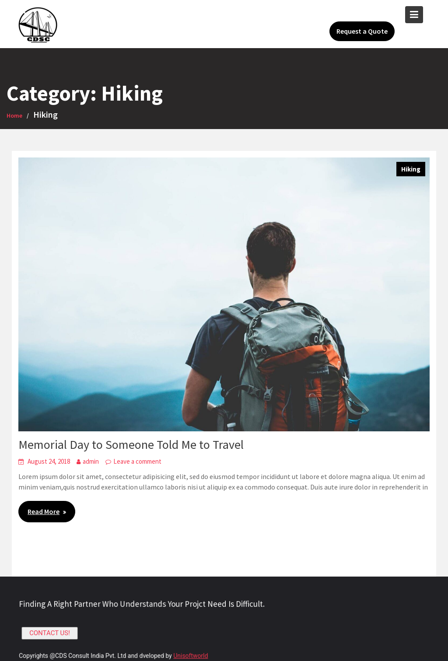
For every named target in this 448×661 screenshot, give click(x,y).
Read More (44, 511)
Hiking (410, 169)
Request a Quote (362, 31)
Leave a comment (137, 461)
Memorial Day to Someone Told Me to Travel (131, 444)
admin (91, 461)
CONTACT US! (52, 633)
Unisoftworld (191, 655)
